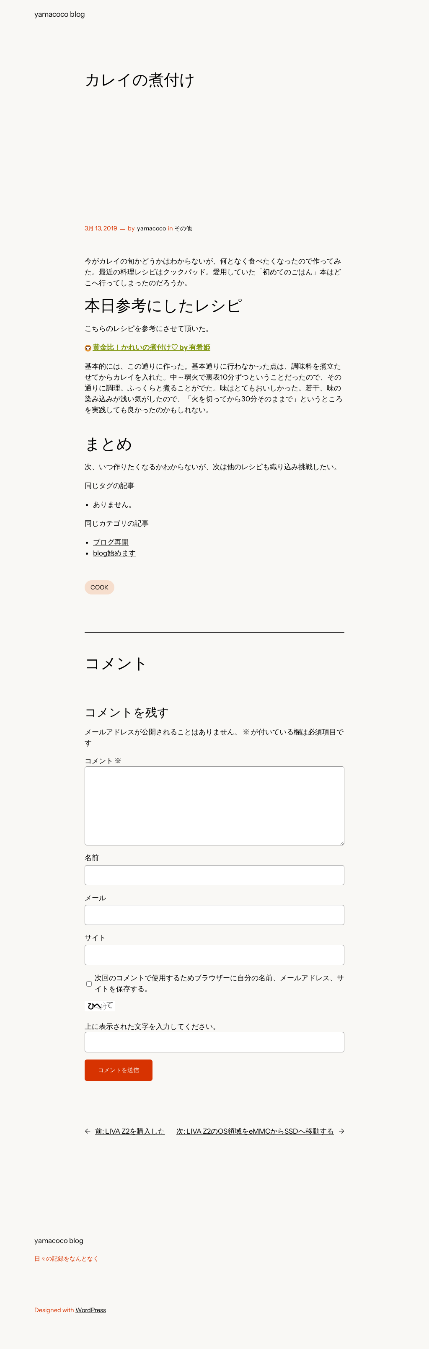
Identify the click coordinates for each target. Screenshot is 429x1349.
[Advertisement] (214, 158)
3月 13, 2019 (101, 228)
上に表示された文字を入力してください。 (152, 1026)
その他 (183, 228)
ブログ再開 (111, 542)
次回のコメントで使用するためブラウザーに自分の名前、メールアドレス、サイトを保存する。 (219, 983)
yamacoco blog (59, 14)
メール (95, 898)
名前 (92, 857)
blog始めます (114, 553)
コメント (103, 761)
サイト (95, 937)
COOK (99, 587)
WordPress (90, 1310)
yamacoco (151, 228)
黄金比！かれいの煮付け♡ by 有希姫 (151, 347)
